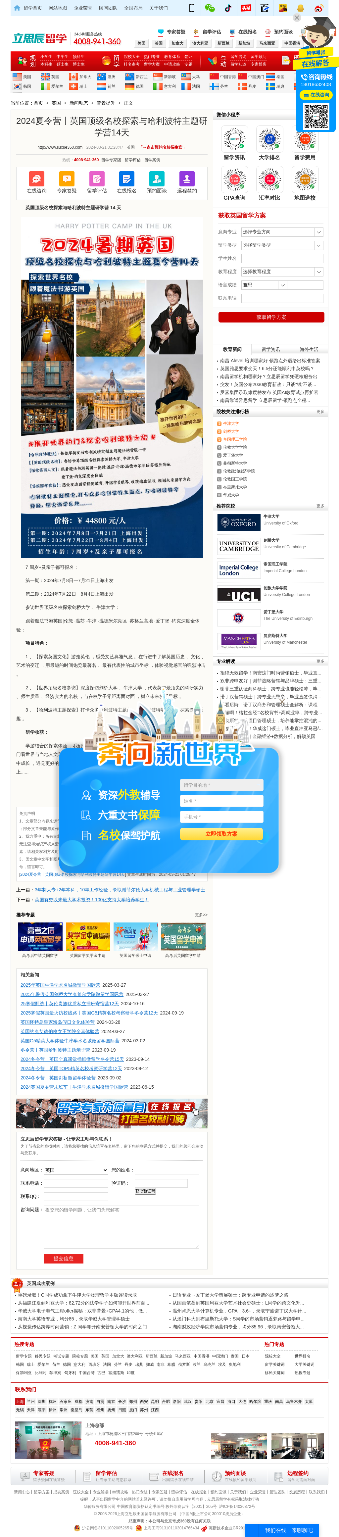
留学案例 (152, 160)
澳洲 (112, 76)
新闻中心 (22, 1492)
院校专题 (80, 1356)
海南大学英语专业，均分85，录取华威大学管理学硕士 (74, 1318)
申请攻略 (172, 64)
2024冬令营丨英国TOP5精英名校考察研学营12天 (71, 1068)
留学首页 (33, 8)
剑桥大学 (231, 431)
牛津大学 (231, 423)
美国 (27, 76)
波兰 (197, 1364)
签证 (188, 56)
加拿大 (85, 76)
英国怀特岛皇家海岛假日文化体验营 (58, 1022)
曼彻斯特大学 (235, 463)
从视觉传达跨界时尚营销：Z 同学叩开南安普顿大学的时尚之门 (82, 1326)
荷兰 (112, 86)
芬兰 (224, 86)
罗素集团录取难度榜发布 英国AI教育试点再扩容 (269, 392)
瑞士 (83, 86)
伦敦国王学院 (235, 479)
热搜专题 (24, 1344)
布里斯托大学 (235, 487)
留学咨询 (238, 56)
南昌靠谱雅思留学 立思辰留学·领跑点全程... (265, 400)
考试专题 (61, 1356)
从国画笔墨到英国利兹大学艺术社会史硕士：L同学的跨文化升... (238, 1303)
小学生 (46, 56)
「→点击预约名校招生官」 (162, 147)
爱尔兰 (57, 86)
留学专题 (24, 1356)
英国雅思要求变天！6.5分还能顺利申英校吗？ (267, 368)
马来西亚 (183, 1356)
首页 (38, 103)
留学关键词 (275, 1364)
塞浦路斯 (116, 1372)
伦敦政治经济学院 (239, 471)
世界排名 (303, 1356)
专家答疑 (176, 31)
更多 (320, 411)
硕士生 (63, 64)
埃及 (222, 1364)
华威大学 (231, 495)
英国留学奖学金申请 (88, 940)
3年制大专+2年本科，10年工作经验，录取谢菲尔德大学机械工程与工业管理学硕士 (120, 889)
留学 (112, 1499)
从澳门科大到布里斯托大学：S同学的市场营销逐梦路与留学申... (238, 1318)
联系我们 (317, 1492)
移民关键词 (275, 1372)
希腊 (171, 1364)
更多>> (201, 915)
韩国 (27, 86)
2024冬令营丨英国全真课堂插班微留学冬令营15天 (72, 1059)
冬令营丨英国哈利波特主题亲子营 (55, 1050)
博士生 (79, 64)
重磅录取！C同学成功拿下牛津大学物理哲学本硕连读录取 (77, 1295)
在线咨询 (37, 190)
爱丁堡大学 (233, 455)
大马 (196, 76)
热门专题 (274, 1344)
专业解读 (101, 1492)
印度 (131, 1372)
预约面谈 (283, 31)
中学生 (63, 56)
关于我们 (158, 8)
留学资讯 (271, 349)
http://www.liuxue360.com (59, 147)
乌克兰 (210, 1364)
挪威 (150, 1364)
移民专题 (43, 1356)
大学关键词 (305, 1364)
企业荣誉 (83, 8)
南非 (161, 1364)
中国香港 (228, 76)
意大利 (170, 86)
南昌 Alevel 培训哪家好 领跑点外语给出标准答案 (270, 360)
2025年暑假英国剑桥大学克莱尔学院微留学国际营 (72, 994)
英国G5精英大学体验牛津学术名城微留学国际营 (70, 1040)
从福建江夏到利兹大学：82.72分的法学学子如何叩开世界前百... (83, 1303)
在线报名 (247, 31)
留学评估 (212, 31)
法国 (196, 86)
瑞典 (280, 86)
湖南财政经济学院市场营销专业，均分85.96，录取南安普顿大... (238, 1326)
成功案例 (61, 1492)
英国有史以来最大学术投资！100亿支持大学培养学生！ (92, 899)
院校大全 (132, 56)
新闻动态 (79, 103)
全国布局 (133, 8)
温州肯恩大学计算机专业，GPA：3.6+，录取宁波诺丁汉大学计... (239, 1311)
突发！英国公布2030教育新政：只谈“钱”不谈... (268, 384)
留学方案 (152, 64)
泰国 (280, 76)
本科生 (46, 64)
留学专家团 (111, 160)
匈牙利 (70, 1372)
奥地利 (235, 1364)
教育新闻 (232, 349)
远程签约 (187, 190)
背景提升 (106, 103)
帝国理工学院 (235, 439)
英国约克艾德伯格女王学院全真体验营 (60, 1031)
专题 (188, 64)
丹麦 (252, 86)
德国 (140, 86)
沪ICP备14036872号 (237, 1506)
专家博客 (258, 64)
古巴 (101, 1372)
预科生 (79, 56)
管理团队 (277, 1492)
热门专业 (152, 56)
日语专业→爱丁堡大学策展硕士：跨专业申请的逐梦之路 (230, 1295)
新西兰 (142, 76)
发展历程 (297, 1492)
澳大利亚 (135, 1356)
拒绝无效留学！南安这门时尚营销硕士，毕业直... (270, 672)
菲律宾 (55, 1372)
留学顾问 (258, 56)
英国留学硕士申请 (135, 940)
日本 (246, 1356)
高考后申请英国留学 (40, 940)
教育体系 (172, 56)
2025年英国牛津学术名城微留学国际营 (60, 985)
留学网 (189, 1499)
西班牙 (94, 1364)
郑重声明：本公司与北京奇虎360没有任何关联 (169, 1521)
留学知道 (238, 64)
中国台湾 (87, 1372)
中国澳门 (256, 76)
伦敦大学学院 (235, 447)
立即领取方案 (221, 834)
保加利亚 (24, 1372)
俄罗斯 (184, 1364)
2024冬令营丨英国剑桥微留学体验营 (58, 1077)
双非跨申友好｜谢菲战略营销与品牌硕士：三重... (270, 680)
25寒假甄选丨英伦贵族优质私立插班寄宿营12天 (70, 1003)
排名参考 (132, 64)
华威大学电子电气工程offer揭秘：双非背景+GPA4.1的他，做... (82, 1311)
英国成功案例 (41, 1283)
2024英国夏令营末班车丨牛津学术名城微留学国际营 (74, 1087)
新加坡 (170, 76)
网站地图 (58, 8)
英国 (55, 76)
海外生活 (309, 349)
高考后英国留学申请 (183, 940)
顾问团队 (108, 8)
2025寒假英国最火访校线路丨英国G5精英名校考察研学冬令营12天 (89, 1013)
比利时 (41, 1372)
